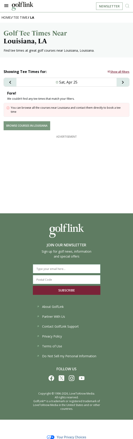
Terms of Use (49, 346)
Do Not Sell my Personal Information (66, 356)
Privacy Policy (49, 336)
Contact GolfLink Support (58, 326)
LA (32, 17)
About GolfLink (50, 306)
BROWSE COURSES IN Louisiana (26, 126)
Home (6, 17)
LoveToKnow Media (81, 393)
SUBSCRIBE (66, 290)
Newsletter (109, 6)
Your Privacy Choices (66, 437)
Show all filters (119, 72)
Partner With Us (51, 316)
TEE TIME (20, 17)
